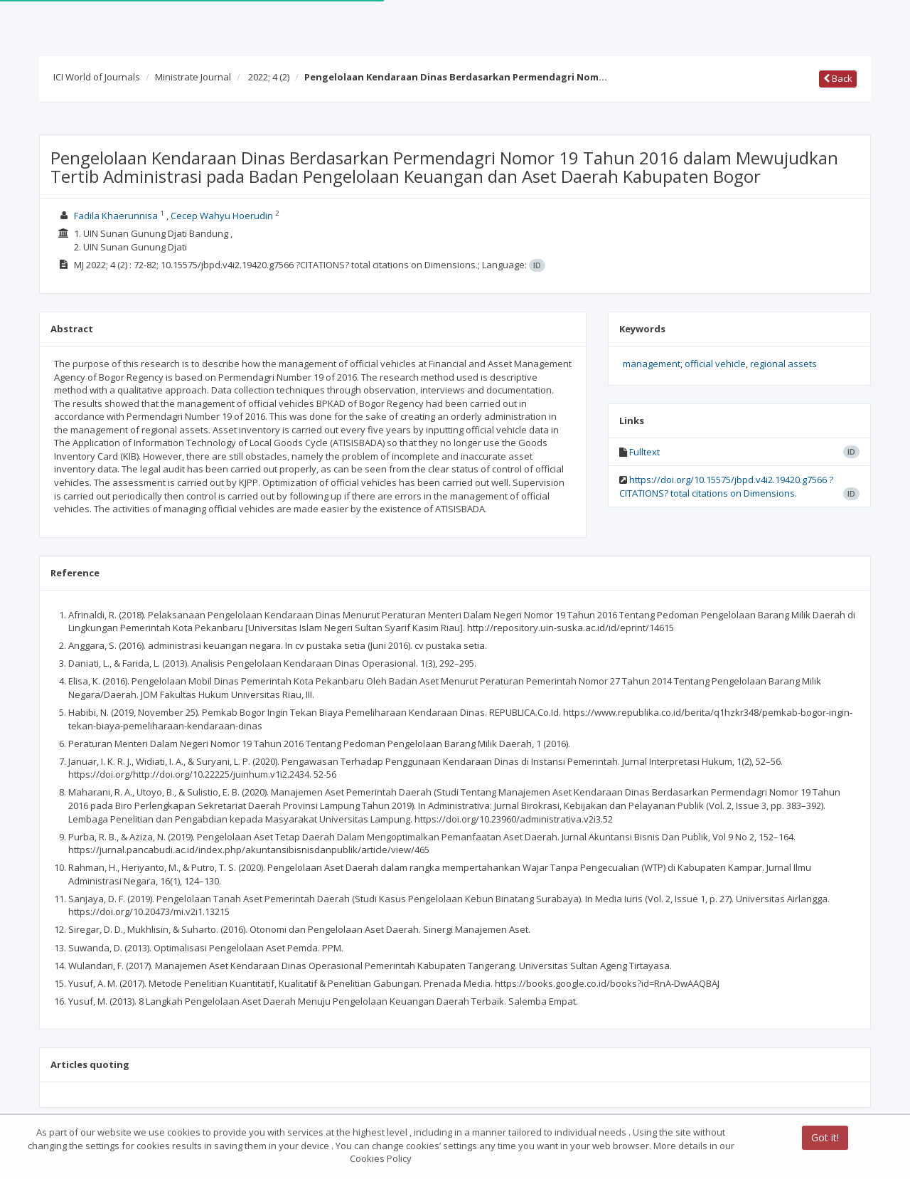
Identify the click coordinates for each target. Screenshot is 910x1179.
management (651, 363)
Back (837, 78)
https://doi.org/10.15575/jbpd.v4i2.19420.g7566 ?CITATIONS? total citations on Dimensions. (726, 486)
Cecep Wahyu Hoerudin (222, 215)
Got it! (825, 1139)
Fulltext (644, 451)
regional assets (783, 363)
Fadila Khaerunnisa (116, 215)
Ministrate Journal (193, 76)
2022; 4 (268, 76)
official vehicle (715, 363)
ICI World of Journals (96, 76)
